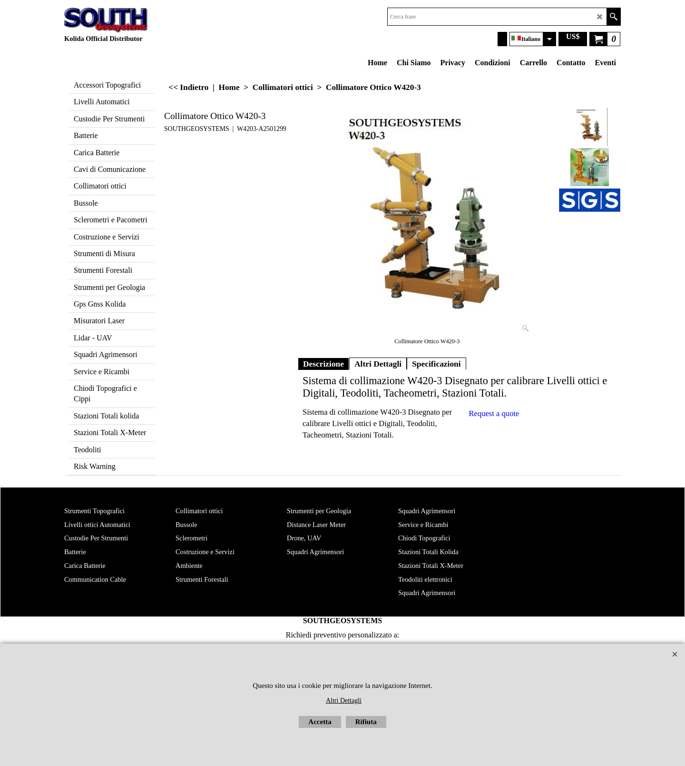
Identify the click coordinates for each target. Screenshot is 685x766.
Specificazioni (436, 363)
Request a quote (494, 413)
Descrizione (323, 363)
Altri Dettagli (377, 363)
